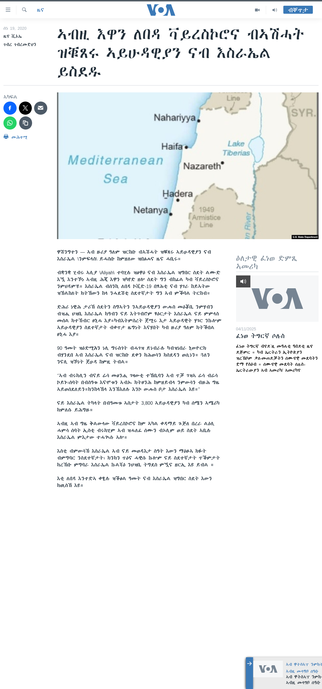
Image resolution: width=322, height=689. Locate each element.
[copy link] (25, 123)
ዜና (40, 10)
